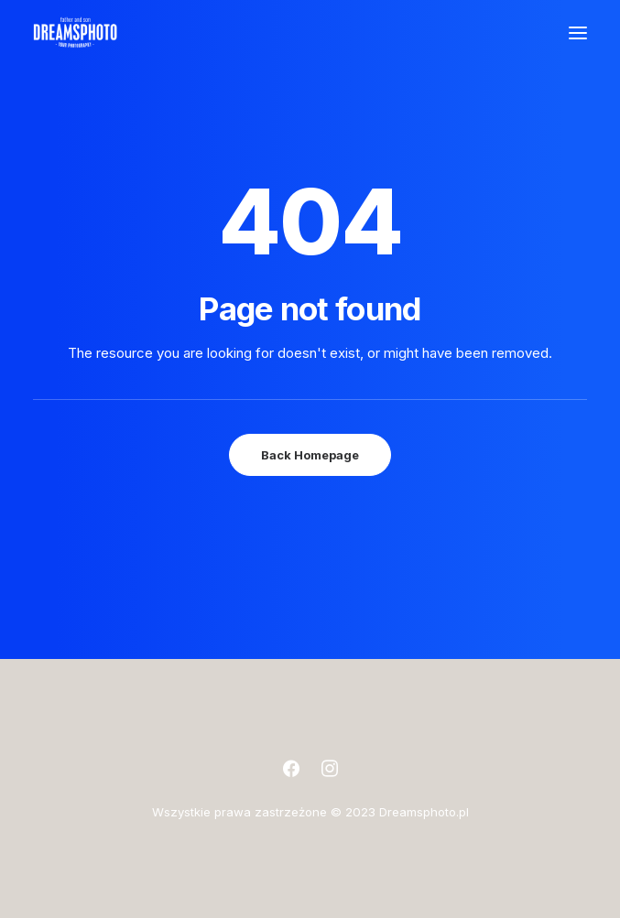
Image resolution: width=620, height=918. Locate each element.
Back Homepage (310, 455)
